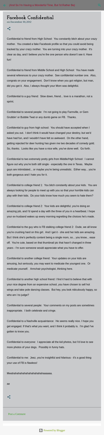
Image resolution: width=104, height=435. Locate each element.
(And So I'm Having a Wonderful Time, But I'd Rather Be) (42, 5)
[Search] (99, 5)
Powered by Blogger (52, 430)
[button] (9, 29)
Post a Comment (17, 414)
